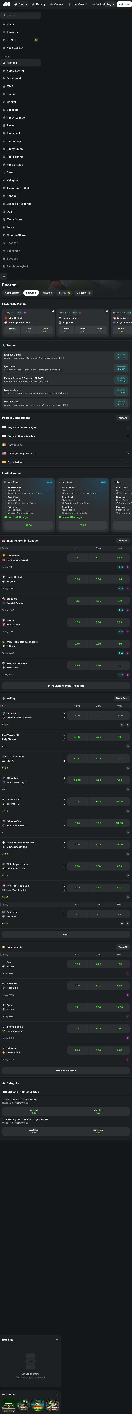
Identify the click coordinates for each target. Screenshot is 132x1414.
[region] (20, 141)
